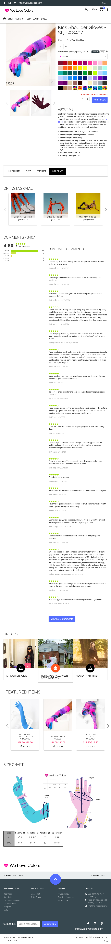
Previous (6, 103)
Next (54, 103)
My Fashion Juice (16, 675)
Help (15, 875)
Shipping (7, 907)
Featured (42, 171)
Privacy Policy (63, 894)
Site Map (7, 875)
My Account (35, 894)
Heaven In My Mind (87, 675)
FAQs (5, 910)
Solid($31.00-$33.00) (66, 51)
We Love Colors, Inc (22, 937)
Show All (95, 52)
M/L (66, 46)
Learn (21, 875)
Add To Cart (100, 99)
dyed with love (82, 937)
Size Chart (57, 171)
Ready (102, 52)
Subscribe (9, 924)
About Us (95, 875)
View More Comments (62, 619)
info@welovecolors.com (30, 3)
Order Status (36, 897)
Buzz (28, 171)
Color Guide (8, 897)
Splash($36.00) (81, 51)
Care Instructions (10, 903)
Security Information (66, 897)
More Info (25, 746)
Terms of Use (63, 900)
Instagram (14, 171)
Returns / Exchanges (11, 900)
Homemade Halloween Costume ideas (54, 677)
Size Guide (7, 894)
